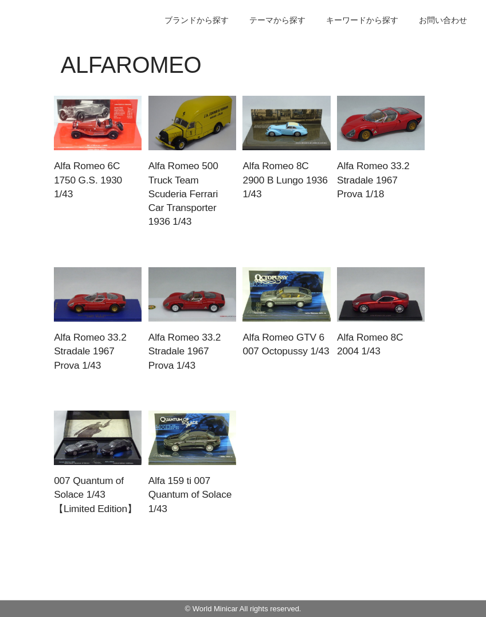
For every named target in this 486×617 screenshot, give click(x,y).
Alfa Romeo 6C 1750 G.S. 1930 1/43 (88, 180)
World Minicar (215, 608)
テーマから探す (277, 20)
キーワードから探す (362, 20)
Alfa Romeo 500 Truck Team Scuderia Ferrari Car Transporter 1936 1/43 (183, 193)
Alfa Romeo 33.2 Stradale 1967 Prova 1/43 (90, 351)
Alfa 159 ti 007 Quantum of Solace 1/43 (190, 494)
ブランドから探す (196, 20)
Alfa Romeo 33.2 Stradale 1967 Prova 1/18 (373, 180)
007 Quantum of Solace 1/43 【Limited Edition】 (95, 494)
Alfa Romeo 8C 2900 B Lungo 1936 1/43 (284, 180)
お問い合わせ (443, 20)
